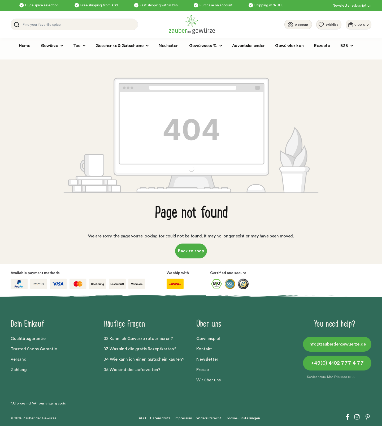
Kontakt (204, 349)
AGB (142, 418)
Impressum (183, 418)
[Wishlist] (328, 24)
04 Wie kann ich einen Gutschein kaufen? (143, 359)
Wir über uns (208, 380)
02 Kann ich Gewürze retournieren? (138, 338)
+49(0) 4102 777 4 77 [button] (337, 363)
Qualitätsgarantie (28, 338)
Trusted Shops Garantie (34, 349)
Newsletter (207, 359)
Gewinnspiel (208, 338)
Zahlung (19, 370)
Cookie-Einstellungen (242, 418)
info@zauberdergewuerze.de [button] (337, 344)
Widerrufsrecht (208, 418)
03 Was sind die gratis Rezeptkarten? (139, 349)
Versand (19, 359)
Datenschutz (160, 418)
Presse (202, 370)
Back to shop (191, 251)
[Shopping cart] (358, 24)
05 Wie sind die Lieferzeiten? (131, 370)
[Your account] (298, 24)
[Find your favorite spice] (79, 24)
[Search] (15, 24)
